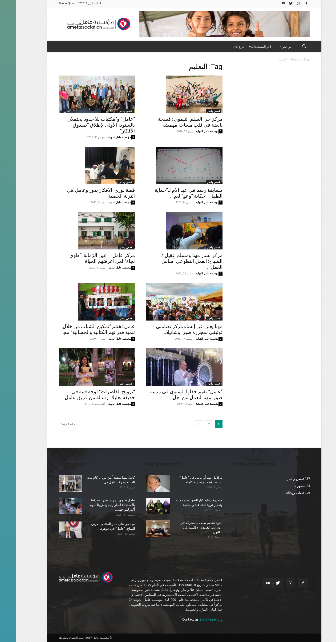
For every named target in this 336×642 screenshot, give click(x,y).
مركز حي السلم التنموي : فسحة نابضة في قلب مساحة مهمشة (174, 122)
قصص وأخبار (109, 111)
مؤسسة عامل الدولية (103, 137)
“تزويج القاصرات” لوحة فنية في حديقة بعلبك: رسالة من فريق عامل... (82, 394)
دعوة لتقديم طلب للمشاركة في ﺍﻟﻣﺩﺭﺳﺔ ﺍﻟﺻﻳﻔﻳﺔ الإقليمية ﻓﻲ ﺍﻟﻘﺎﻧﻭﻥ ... (185, 527)
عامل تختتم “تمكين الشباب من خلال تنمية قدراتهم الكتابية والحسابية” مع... (81, 329)
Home (279, 59)
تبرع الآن (222, 46)
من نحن (268, 46)
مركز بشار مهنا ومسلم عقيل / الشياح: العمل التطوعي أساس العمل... (175, 261)
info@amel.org (195, 619)
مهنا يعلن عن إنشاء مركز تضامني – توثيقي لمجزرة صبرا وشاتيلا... (170, 329)
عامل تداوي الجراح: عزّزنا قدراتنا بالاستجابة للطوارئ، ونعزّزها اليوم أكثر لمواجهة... (96, 504)
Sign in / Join (50, 3)
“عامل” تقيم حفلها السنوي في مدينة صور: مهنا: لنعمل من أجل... (170, 394)
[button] (288, 47)
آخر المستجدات (243, 46)
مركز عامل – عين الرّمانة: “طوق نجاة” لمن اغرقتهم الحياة (86, 258)
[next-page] (183, 424)
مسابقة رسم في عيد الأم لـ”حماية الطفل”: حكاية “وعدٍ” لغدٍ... (172, 193)
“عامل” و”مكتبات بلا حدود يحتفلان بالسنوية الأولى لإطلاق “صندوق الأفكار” (85, 125)
